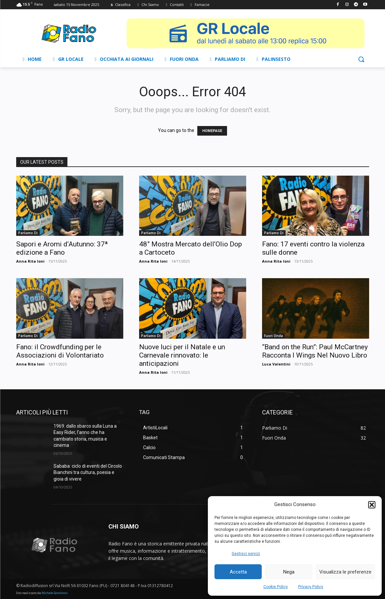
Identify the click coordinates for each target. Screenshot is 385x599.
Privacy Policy (310, 586)
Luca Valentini (276, 364)
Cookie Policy (275, 586)
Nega (288, 572)
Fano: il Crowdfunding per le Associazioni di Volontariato (60, 351)
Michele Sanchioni (55, 593)
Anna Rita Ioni (30, 261)
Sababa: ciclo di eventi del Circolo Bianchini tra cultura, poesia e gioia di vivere (88, 472)
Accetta (238, 572)
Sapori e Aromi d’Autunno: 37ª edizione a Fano (62, 248)
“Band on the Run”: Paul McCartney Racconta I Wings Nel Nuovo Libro (315, 351)
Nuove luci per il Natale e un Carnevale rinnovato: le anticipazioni (182, 355)
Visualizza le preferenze (345, 572)
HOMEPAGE (212, 131)
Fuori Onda (273, 335)
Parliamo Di (28, 233)
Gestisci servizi (246, 553)
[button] (371, 504)
